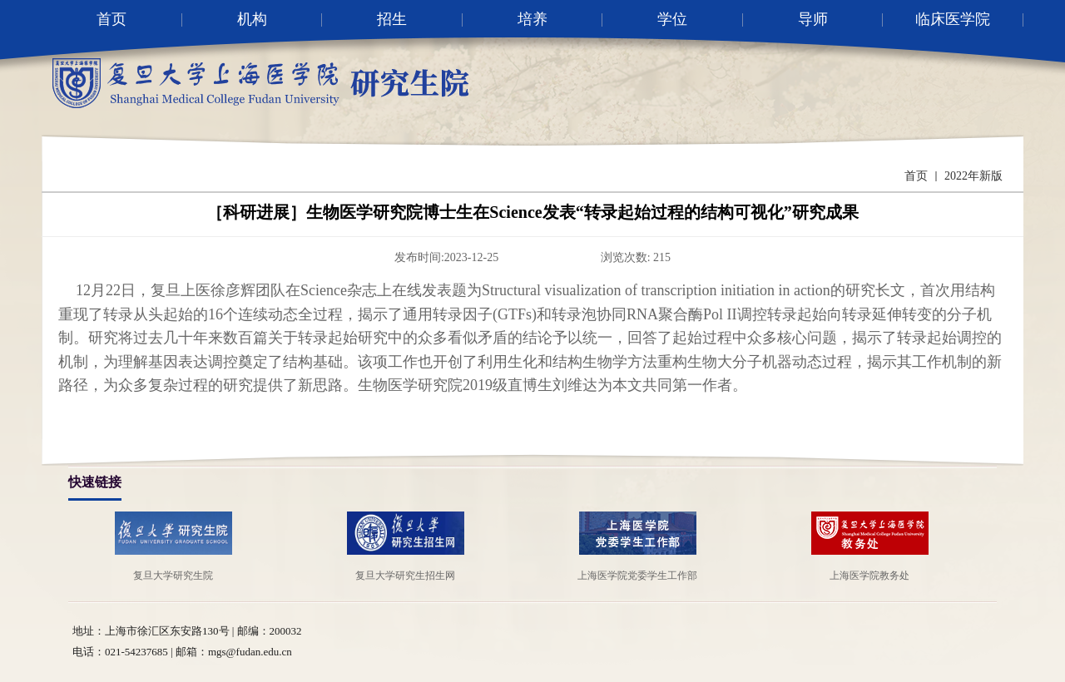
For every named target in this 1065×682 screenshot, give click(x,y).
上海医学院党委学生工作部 (637, 575)
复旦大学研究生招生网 (405, 575)
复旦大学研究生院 (173, 575)
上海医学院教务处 (869, 575)
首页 (916, 176)
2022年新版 (973, 176)
